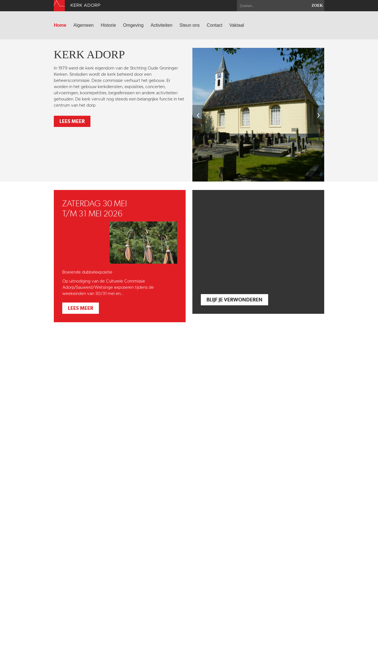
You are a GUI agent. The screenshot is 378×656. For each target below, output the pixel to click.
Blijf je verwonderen (234, 300)
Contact (214, 25)
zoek (317, 5)
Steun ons (189, 25)
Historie (108, 25)
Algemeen (83, 25)
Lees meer (72, 121)
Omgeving (133, 25)
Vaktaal (236, 25)
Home (60, 25)
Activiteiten (161, 25)
